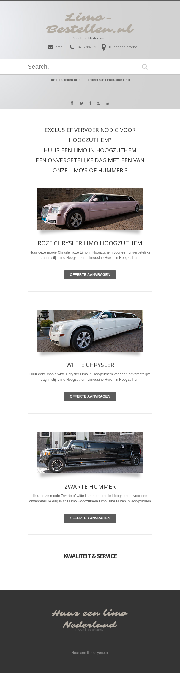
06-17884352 (86, 47)
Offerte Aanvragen (90, 275)
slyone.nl (101, 653)
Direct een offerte (123, 47)
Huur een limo (89, 613)
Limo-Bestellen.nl (89, 23)
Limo (84, 374)
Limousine (95, 379)
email (59, 47)
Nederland (89, 625)
